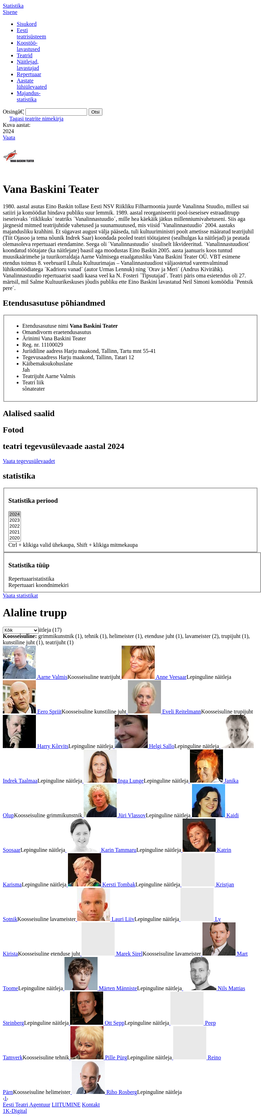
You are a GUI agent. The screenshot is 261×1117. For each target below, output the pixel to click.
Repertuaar (29, 74)
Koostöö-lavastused (28, 46)
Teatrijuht (33, 376)
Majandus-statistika (28, 96)
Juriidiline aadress (42, 351)
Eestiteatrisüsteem (31, 33)
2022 (15, 526)
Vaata (9, 137)
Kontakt (91, 1105)
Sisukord (27, 24)
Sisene (10, 12)
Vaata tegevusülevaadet (29, 461)
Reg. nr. (31, 345)
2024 (15, 514)
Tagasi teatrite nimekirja (36, 119)
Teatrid (24, 55)
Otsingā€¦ (13, 112)
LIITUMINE (66, 1105)
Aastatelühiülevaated (32, 84)
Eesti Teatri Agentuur (26, 1105)
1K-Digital (15, 1111)
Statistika (13, 6)
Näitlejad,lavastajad (28, 65)
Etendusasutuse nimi (45, 326)
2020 (15, 538)
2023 (15, 520)
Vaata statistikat (20, 596)
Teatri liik (33, 382)
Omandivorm (37, 332)
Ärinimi (31, 338)
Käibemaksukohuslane (47, 364)
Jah (26, 370)
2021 (15, 532)
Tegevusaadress (39, 357)
